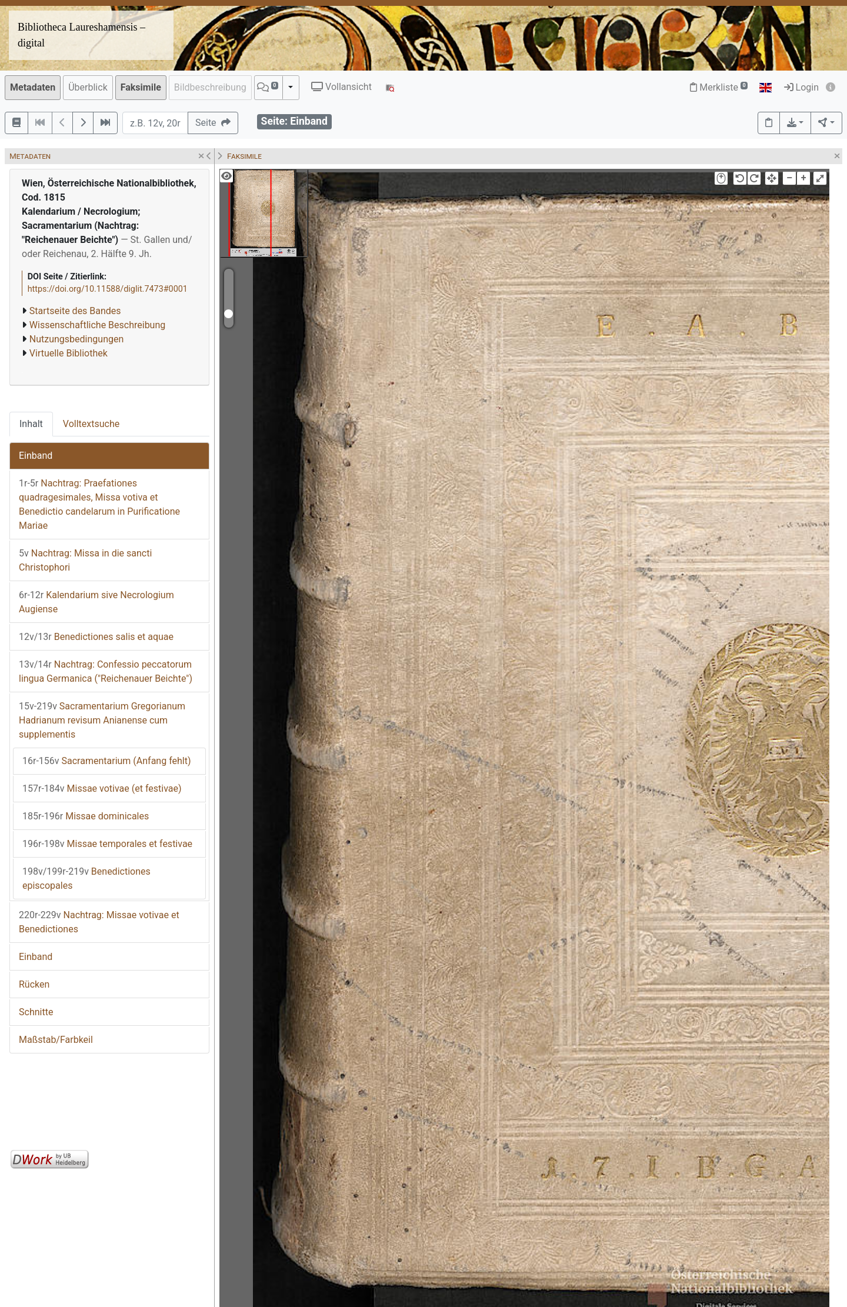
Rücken (34, 984)
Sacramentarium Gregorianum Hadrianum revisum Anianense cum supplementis (102, 720)
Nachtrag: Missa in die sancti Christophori (85, 560)
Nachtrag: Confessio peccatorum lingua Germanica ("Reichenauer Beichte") (105, 671)
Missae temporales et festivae (107, 843)
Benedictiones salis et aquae (96, 636)
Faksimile (141, 87)
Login (801, 87)
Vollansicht (341, 86)
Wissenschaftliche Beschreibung (97, 325)
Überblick (88, 87)
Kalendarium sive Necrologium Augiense (96, 602)
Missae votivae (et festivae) (102, 788)
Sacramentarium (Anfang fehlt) (106, 760)
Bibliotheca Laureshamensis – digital (81, 35)
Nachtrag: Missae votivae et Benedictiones (99, 922)
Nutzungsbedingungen (76, 339)
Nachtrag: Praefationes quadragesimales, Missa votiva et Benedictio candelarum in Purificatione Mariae (99, 504)
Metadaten (32, 87)
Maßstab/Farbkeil (56, 1039)
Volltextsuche (91, 423)
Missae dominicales (85, 816)
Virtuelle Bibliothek (68, 353)
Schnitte (36, 1012)
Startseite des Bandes (75, 310)
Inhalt (31, 423)
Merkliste (719, 87)
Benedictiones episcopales (86, 878)
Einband (35, 455)
